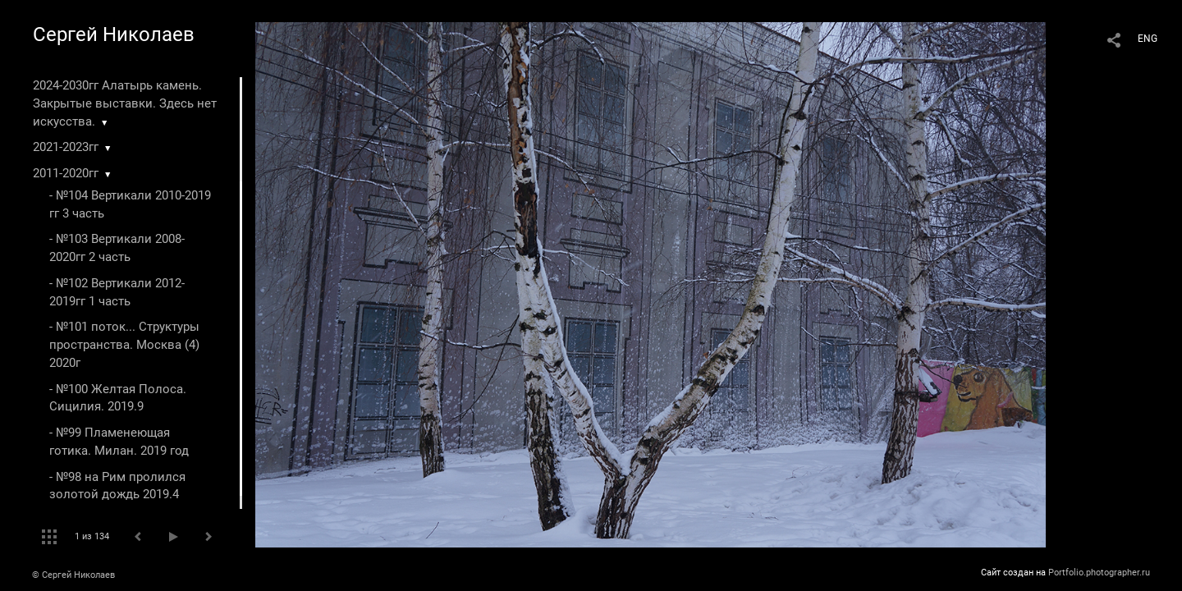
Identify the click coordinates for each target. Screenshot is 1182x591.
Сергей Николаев (114, 34)
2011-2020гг (65, 173)
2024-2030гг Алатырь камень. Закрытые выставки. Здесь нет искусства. (125, 103)
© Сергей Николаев (73, 575)
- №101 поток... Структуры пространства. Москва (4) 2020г (124, 344)
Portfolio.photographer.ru (1099, 572)
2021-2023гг (65, 147)
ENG (1147, 38)
